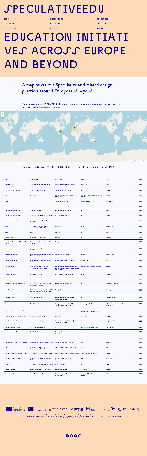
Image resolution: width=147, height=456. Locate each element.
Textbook (9, 24)
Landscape (56, 24)
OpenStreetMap (136, 161)
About (100, 29)
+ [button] (2, 113)
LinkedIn (80, 436)
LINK (110, 166)
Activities (10, 29)
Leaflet (128, 161)
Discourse (102, 19)
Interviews (56, 19)
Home (6, 19)
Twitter (71, 436)
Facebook (67, 436)
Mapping (54, 29)
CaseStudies (104, 24)
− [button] (2, 116)
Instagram (75, 436)
